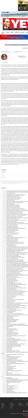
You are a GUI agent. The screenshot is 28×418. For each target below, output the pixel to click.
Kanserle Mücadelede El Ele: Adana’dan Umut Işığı (11, 273)
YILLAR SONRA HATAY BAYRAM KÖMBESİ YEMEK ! (11, 310)
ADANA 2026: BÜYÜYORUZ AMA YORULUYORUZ (11, 277)
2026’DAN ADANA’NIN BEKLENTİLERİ (9, 241)
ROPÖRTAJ (17, 32)
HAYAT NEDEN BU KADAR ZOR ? (8, 321)
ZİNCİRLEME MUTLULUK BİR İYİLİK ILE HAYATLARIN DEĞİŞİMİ (13, 335)
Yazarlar (24, 38)
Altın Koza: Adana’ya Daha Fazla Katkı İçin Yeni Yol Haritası (12, 294)
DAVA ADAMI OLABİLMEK (7, 391)
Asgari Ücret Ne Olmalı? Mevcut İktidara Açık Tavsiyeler (12, 243)
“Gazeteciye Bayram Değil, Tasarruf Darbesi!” (10, 199)
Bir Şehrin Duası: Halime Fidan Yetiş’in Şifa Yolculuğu (11, 269)
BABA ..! (5, 384)
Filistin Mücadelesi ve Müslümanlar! (9, 332)
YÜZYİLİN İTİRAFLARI (7, 317)
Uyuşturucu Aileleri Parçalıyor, (8, 231)
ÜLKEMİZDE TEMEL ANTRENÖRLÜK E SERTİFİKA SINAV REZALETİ (14, 305)
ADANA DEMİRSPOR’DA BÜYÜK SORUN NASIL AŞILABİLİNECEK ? (13, 249)
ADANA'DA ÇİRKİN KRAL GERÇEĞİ (9, 334)
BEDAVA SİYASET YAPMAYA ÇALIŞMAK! (10, 255)
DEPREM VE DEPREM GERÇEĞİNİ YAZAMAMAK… (11, 345)
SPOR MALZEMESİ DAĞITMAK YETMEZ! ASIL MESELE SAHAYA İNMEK (14, 192)
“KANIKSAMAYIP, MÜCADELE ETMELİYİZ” (10, 319)
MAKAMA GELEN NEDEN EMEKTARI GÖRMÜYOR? (11, 256)
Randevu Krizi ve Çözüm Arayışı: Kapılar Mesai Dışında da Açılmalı (13, 220)
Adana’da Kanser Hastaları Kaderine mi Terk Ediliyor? (11, 216)
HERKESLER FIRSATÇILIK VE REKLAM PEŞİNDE (11, 374)
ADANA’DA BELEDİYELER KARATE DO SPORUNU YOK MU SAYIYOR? (14, 392)
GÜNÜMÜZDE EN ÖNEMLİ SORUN (9, 279)
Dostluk (5, 383)
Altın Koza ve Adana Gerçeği (8, 297)
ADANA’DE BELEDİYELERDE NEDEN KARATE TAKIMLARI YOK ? (13, 363)
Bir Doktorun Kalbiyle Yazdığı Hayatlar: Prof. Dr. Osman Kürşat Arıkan (14, 270)
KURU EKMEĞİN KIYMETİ (7, 389)
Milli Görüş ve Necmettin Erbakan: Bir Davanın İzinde (11, 213)
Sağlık (2, 407)
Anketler (19, 404)
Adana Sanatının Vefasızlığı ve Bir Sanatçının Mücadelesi (12, 299)
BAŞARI (5, 327)
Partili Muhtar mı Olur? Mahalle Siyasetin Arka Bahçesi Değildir (13, 228)
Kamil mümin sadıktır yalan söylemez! (9, 385)
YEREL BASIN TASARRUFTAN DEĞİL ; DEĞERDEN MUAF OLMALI (13, 284)
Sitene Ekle (15, 399)
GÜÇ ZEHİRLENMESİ (7, 369)
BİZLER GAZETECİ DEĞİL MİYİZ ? (9, 328)
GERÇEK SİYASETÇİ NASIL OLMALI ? (9, 276)
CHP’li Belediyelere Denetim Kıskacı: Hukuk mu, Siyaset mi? (12, 242)
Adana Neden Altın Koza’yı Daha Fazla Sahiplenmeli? (11, 293)
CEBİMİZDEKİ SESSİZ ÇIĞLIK (8, 244)
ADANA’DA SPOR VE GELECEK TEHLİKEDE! (10, 306)
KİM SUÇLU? (5, 355)
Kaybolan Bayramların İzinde (8, 200)
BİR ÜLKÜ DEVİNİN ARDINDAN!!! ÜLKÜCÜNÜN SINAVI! (12, 354)
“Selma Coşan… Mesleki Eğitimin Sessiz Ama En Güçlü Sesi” (13, 257)
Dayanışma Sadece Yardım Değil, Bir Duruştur (10, 207)
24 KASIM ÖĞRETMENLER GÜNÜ (8, 368)
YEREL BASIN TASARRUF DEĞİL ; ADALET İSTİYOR (11, 283)
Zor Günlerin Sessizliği (7, 236)
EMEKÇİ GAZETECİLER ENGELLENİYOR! (9, 230)
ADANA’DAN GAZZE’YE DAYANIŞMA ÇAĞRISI (10, 286)
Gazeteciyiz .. (5, 364)
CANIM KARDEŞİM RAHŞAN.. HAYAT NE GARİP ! (11, 356)
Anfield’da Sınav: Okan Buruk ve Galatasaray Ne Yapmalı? (12, 208)
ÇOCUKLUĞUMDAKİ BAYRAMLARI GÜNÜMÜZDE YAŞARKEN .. (13, 324)
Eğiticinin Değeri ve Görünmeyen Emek (9, 224)
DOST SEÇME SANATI (7, 312)
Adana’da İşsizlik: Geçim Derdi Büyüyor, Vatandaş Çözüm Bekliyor (13, 209)
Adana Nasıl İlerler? (6, 298)
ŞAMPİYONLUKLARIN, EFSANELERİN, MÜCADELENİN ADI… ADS (13, 237)
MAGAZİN (11, 405)
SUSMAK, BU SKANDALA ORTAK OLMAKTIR (10, 196)
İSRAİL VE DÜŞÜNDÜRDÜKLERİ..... (9, 362)
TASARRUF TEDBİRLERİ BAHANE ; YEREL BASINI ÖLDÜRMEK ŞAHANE (14, 361)
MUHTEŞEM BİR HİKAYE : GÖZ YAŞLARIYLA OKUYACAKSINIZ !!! (13, 307)
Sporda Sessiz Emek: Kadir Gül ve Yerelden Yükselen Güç (12, 222)
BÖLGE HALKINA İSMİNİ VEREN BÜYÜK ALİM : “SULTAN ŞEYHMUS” (14, 340)
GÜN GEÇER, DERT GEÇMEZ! (8, 300)
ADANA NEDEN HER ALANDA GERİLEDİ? (10, 227)
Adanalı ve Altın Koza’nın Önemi (8, 296)
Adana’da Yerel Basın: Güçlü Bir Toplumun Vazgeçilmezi (12, 202)
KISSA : (5, 371)
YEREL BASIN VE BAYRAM (7, 203)
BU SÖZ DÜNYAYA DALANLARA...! (9, 308)
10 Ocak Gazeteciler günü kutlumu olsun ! (10, 357)
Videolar (12, 38)
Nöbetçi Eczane (20, 405)
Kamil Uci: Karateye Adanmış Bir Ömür (9, 258)
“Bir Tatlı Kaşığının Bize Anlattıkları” (9, 245)
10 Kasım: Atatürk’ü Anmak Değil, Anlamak (10, 272)
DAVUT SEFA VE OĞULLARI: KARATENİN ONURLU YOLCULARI (13, 263)
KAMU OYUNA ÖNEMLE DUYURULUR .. (9, 342)
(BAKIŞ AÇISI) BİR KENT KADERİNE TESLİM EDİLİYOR (12, 381)
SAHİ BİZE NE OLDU (6, 348)
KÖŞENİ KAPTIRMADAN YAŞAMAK (9, 221)
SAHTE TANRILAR (6, 390)
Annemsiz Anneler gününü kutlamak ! (9, 388)
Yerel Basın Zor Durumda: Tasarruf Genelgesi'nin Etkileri (12, 313)
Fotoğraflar (18, 38)
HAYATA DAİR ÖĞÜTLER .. (7, 367)
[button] (9, 36)
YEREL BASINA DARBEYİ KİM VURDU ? (9, 285)
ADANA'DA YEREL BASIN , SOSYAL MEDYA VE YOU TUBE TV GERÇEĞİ (14, 210)
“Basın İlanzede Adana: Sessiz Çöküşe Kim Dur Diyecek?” (12, 195)
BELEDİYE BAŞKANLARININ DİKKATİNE (9, 378)
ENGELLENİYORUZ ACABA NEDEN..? (9, 320)
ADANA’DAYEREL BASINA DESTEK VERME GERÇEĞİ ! (11, 360)
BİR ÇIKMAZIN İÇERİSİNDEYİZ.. (8, 311)
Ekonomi (11, 406)
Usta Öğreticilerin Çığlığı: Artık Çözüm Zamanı (10, 251)
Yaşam (10, 407)
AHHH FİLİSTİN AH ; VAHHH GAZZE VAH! (10, 333)
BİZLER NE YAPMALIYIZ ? (7, 318)
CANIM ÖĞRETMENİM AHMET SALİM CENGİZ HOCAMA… (12, 250)
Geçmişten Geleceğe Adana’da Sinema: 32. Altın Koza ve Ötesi (13, 287)
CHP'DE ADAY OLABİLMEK (8, 338)
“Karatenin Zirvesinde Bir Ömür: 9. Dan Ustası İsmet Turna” (12, 259)
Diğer (3, 33)
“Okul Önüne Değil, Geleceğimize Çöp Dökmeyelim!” (11, 271)
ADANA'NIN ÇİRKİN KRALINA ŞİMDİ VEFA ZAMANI (11, 370)
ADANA (7, 32)
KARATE (12, 32)
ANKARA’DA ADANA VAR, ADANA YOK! (9, 238)
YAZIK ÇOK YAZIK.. (6, 349)
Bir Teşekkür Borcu (6, 235)
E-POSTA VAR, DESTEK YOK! (8, 193)
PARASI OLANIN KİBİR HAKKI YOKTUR (9, 229)
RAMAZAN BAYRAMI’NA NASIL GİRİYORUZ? (10, 206)
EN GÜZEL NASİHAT (7, 347)
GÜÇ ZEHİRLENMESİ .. (7, 326)
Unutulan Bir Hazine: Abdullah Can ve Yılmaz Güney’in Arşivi (12, 292)
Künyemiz (23, 399)
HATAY (2, 406)
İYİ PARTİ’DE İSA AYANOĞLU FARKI (9, 341)
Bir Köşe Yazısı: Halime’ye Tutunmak (9, 234)
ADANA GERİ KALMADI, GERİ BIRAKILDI (9, 280)
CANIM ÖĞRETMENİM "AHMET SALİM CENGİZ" (11, 346)
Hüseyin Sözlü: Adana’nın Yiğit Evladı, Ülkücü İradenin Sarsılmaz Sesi (14, 291)
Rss (19, 399)
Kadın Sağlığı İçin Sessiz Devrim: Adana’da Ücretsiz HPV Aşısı (13, 194)
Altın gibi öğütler (6, 377)
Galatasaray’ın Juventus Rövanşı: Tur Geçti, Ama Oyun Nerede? (13, 215)
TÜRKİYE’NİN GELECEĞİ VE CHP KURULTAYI (10, 382)
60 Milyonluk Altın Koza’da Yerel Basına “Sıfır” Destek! (12, 290)
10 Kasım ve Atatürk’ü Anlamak (8, 278)
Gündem (3, 32)
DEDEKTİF (22, 32)
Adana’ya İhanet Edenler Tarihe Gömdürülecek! (10, 304)
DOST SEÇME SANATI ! (7, 331)
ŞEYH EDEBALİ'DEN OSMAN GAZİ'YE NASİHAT (11, 339)
